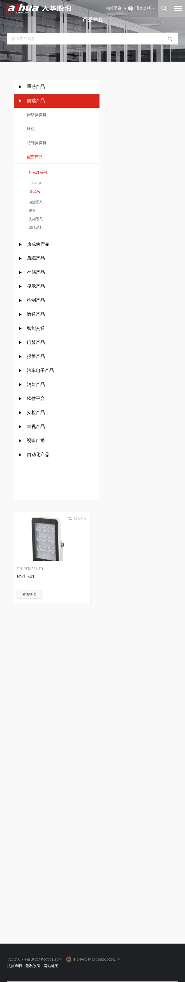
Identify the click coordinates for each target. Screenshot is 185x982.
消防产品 (36, 384)
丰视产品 (36, 426)
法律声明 (14, 966)
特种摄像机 (37, 143)
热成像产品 (38, 244)
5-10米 (33, 192)
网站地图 (51, 966)
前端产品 (36, 100)
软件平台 (36, 398)
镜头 (31, 210)
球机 (31, 129)
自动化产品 (38, 454)
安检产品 (36, 412)
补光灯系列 (37, 172)
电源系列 (35, 202)
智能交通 (36, 328)
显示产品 (36, 286)
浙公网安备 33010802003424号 (97, 959)
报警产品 (36, 356)
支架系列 (35, 219)
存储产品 (36, 272)
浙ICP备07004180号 (46, 959)
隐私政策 (33, 966)
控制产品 (36, 300)
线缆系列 (35, 227)
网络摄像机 (37, 115)
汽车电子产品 (40, 370)
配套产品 (35, 157)
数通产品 (36, 314)
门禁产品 (36, 342)
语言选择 (143, 8)
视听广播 (36, 440)
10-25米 (34, 183)
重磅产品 (36, 86)
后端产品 (36, 258)
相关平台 (114, 8)
